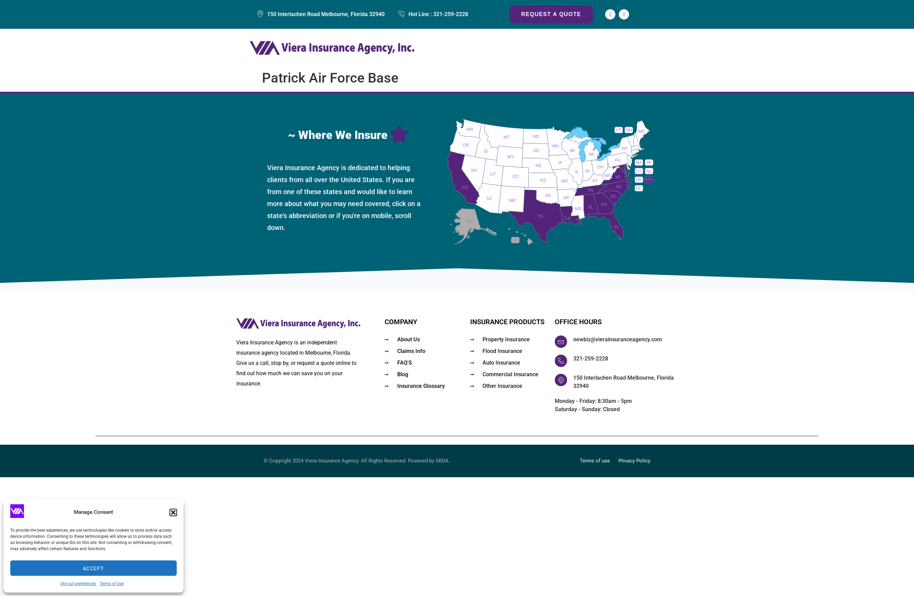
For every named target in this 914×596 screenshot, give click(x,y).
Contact (650, 48)
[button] (173, 512)
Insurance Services (505, 48)
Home (457, 48)
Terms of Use (112, 583)
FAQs (554, 48)
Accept (93, 568)
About (621, 48)
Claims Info (586, 48)
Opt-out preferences (78, 583)
